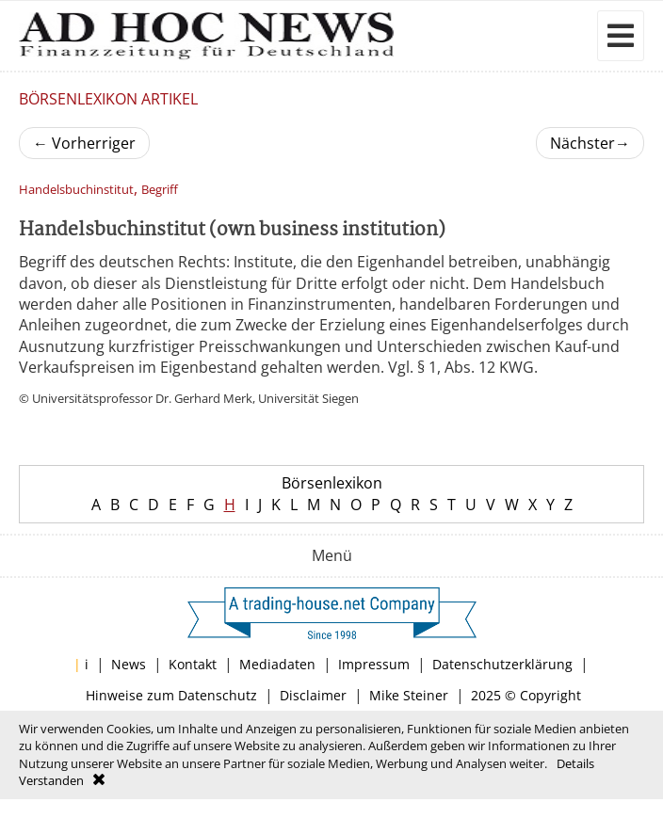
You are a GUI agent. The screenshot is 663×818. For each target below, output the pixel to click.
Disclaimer (313, 695)
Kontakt (193, 664)
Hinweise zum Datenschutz (171, 695)
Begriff (159, 190)
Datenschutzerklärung (502, 664)
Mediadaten (277, 664)
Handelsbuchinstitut (76, 190)
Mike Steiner (408, 695)
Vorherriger (84, 143)
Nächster (590, 143)
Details (575, 763)
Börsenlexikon (332, 483)
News (128, 664)
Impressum (374, 664)
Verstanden (51, 780)
